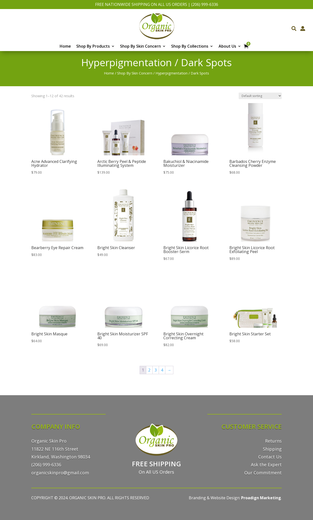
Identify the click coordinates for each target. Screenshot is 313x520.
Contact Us (270, 457)
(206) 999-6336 (204, 4)
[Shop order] (260, 96)
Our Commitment (263, 473)
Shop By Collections (189, 46)
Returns (273, 441)
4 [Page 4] (162, 370)
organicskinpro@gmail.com (60, 473)
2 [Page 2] (149, 370)
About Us (227, 46)
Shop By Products (93, 46)
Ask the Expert (266, 464)
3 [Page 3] (156, 370)
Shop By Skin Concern (140, 46)
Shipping (272, 449)
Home (65, 46)
